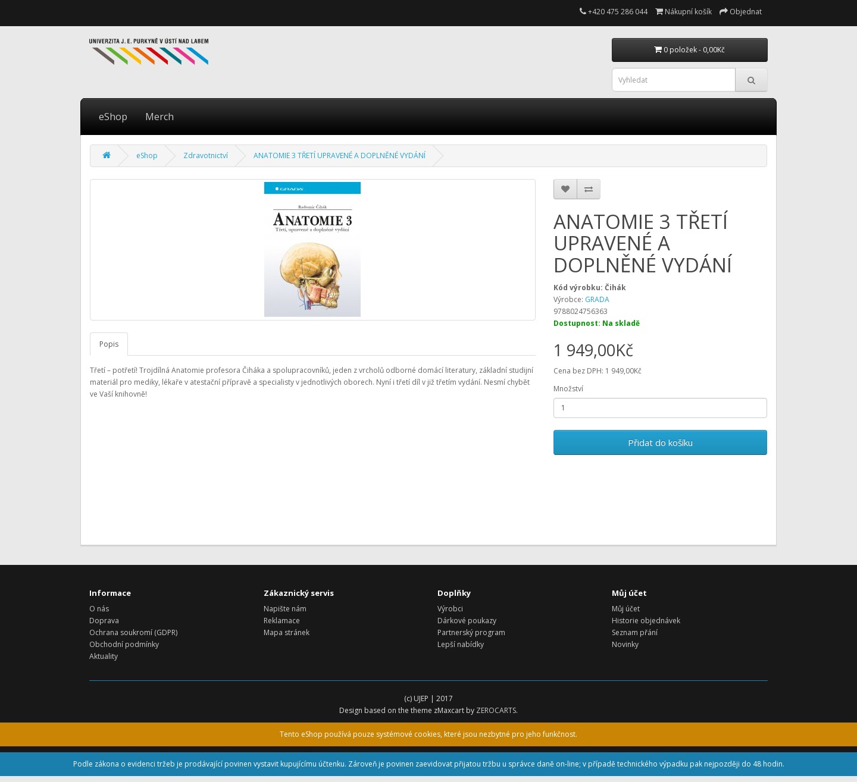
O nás (99, 609)
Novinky (625, 644)
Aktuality (103, 656)
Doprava (104, 620)
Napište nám (285, 609)
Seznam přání (635, 632)
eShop (113, 116)
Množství (568, 389)
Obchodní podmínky (124, 644)
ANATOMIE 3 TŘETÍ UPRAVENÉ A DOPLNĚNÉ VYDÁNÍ (340, 155)
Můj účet (626, 609)
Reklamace (282, 620)
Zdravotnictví (205, 155)
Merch (159, 116)
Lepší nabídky (460, 644)
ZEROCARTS (496, 710)
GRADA (597, 299)
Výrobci (450, 609)
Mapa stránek (286, 632)
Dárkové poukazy (466, 620)
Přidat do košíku (660, 442)
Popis (108, 344)
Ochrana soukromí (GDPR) (133, 632)
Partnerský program (471, 632)
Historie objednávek (646, 620)
